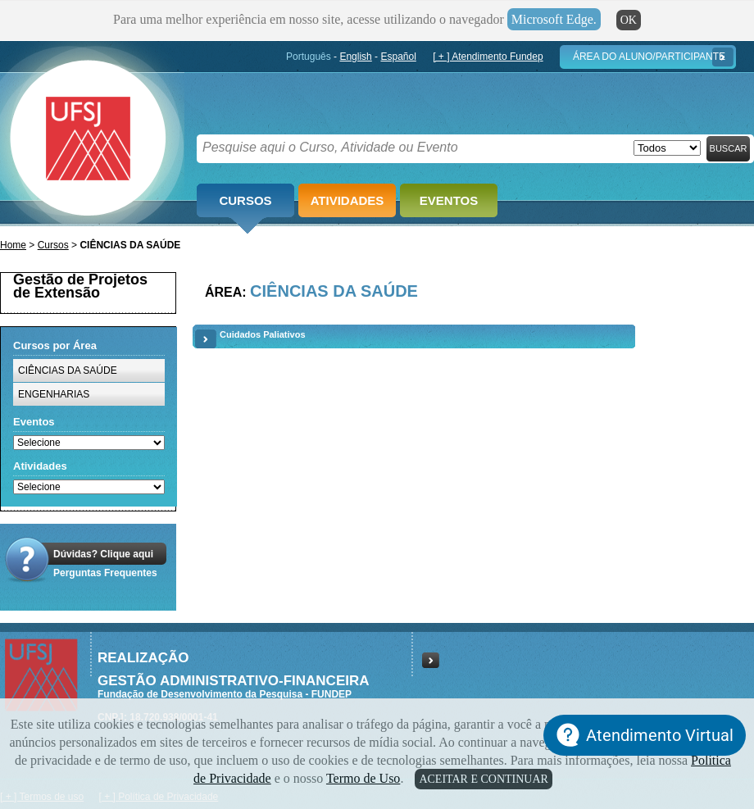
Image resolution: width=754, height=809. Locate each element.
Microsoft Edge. (554, 19)
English (355, 56)
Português (308, 56)
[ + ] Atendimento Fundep (488, 56)
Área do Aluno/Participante (649, 56)
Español (398, 56)
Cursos (245, 200)
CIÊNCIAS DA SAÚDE (67, 370)
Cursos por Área (55, 345)
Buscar (728, 148)
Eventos (449, 200)
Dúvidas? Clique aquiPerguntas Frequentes (105, 563)
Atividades (347, 200)
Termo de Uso (363, 778)
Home (13, 245)
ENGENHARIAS (53, 394)
